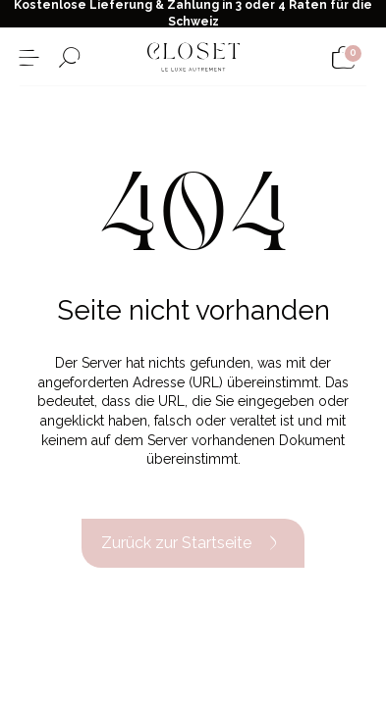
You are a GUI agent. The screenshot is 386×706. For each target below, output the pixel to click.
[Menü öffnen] (29, 57)
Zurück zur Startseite (193, 543)
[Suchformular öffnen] (69, 57)
